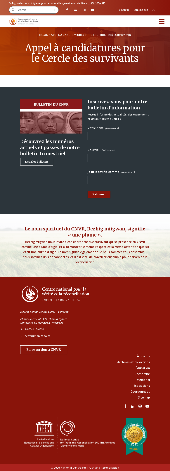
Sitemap (144, 397)
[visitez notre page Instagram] (84, 10)
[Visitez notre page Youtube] (93, 10)
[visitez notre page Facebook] (67, 10)
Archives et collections (133, 362)
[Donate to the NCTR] (43, 349)
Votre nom (103, 128)
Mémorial (143, 380)
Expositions (141, 386)
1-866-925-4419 (96, 3)
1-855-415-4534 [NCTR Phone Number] (34, 329)
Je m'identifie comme (111, 172)
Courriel (101, 150)
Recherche (142, 374)
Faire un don (141, 9)
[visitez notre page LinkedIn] (76, 10)
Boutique (124, 9)
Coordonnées (140, 392)
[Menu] (161, 21)
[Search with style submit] (55, 10)
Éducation (143, 368)
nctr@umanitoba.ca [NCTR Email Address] (38, 336)
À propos (143, 356)
